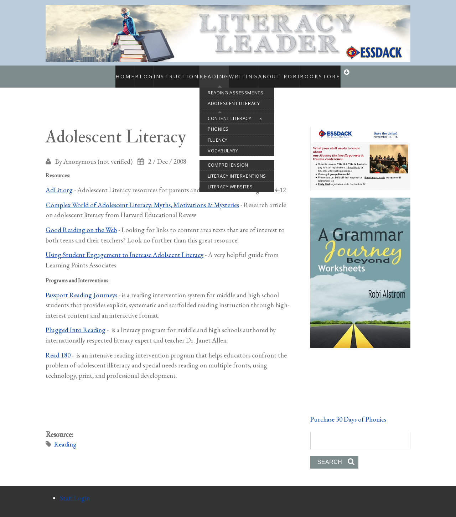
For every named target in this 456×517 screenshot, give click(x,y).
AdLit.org (59, 182)
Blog (131, 72)
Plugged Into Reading (75, 322)
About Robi (292, 72)
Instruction (164, 72)
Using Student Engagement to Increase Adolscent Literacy (124, 247)
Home (109, 72)
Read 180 (59, 347)
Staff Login (75, 490)
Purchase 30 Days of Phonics (348, 411)
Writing (249, 72)
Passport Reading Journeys (81, 287)
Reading (210, 72)
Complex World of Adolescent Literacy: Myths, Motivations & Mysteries (142, 197)
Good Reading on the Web (81, 222)
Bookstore (331, 72)
